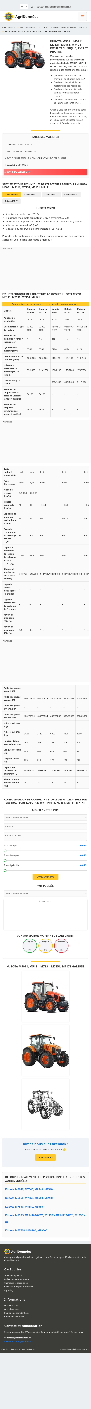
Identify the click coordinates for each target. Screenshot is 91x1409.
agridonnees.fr (8, 27)
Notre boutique (11, 1309)
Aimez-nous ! (45, 1157)
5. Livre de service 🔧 (17, 171)
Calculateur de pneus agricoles (18, 1286)
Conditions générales (14, 1316)
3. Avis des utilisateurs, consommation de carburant (35, 158)
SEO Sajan (86, 1349)
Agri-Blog (8, 1290)
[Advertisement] (45, 270)
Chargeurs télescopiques (16, 1283)
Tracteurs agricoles (28, 27)
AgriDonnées (26, 16)
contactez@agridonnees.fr (58, 6)
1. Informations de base (18, 144)
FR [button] (22, 6)
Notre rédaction (11, 1305)
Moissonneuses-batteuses (16, 1279)
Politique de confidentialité (17, 1313)
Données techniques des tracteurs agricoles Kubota (64, 27)
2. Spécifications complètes (20, 151)
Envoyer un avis (45, 876)
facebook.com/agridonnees (17, 1341)
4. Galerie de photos (16, 164)
